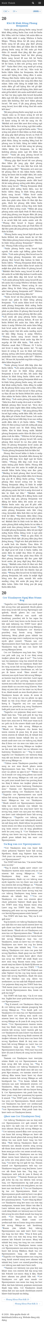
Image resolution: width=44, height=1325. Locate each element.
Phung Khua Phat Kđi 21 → (27, 1303)
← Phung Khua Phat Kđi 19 (16, 1299)
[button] (6, 11)
